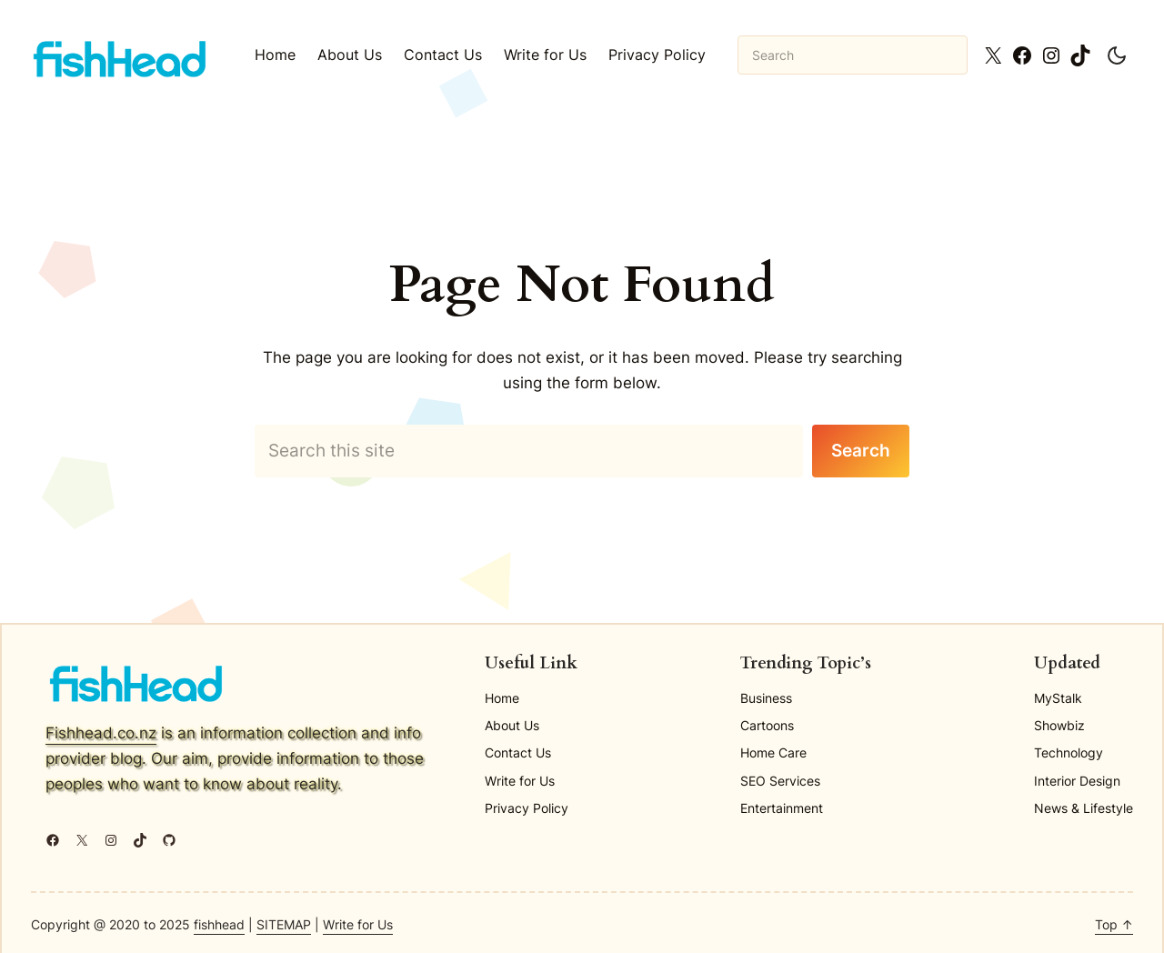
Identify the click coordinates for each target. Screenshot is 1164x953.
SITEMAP (283, 924)
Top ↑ (1114, 924)
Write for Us (358, 924)
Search (860, 450)
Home (275, 54)
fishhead (219, 924)
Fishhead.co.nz (100, 732)
